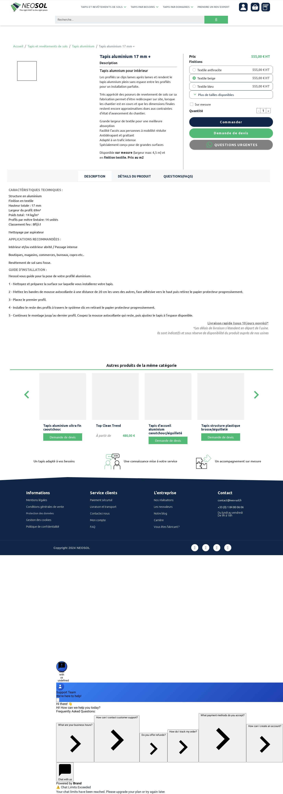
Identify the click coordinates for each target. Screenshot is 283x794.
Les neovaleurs (163, 506)
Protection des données (40, 513)
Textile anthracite (209, 70)
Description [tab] (94, 176)
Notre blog (160, 513)
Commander (231, 122)
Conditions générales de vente (45, 506)
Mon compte (98, 520)
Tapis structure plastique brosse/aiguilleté (220, 427)
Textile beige (206, 78)
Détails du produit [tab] (134, 176)
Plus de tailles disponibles (213, 95)
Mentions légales (36, 500)
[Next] (256, 395)
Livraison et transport (103, 506)
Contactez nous (100, 513)
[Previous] (27, 395)
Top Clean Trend (108, 425)
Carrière (159, 520)
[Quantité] (263, 110)
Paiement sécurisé (101, 500)
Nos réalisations (164, 500)
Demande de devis (231, 133)
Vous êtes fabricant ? (166, 526)
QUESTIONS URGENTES (231, 144)
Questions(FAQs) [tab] (178, 176)
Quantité (196, 111)
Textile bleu (205, 86)
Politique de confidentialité (42, 526)
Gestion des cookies (38, 520)
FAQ (92, 526)
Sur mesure (203, 104)
